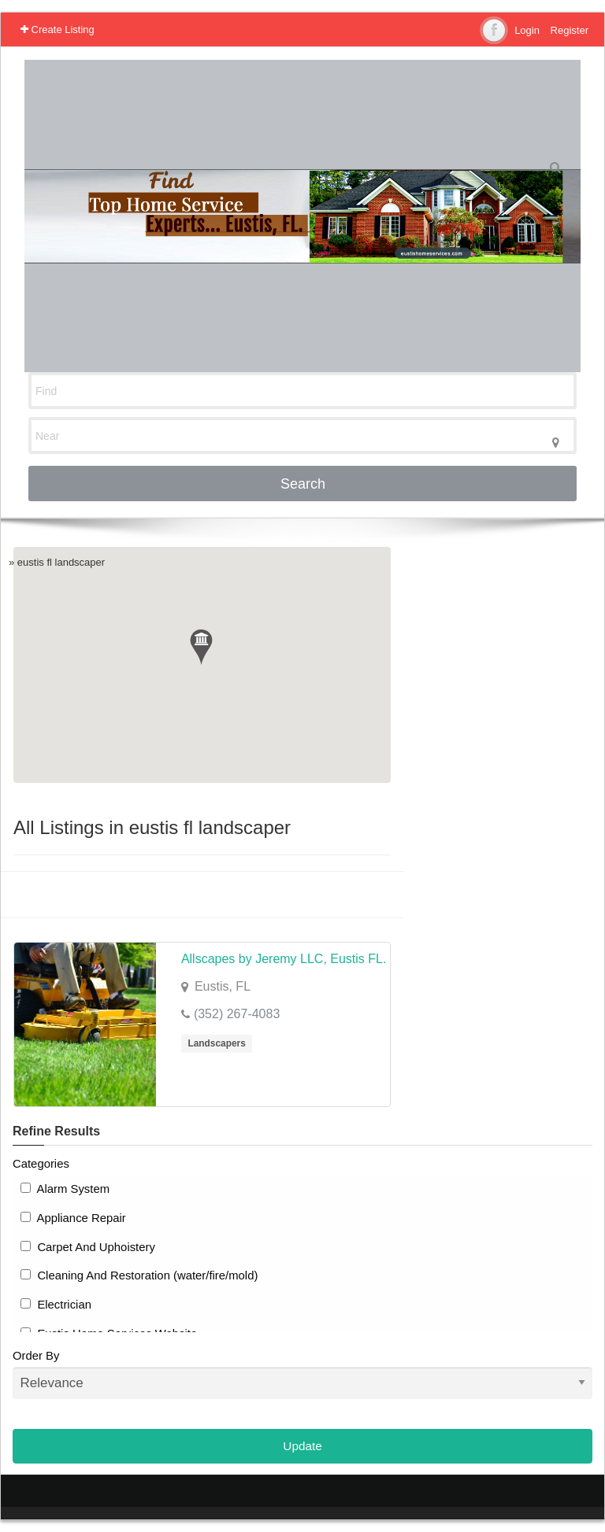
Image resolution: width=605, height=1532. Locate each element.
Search (302, 484)
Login (527, 30)
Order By (302, 1374)
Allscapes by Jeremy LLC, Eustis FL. (284, 958)
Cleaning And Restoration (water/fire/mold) (139, 1275)
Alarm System (64, 1189)
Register (569, 30)
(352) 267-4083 (237, 1014)
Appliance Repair (73, 1218)
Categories (41, 1163)
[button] (201, 647)
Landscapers (216, 1043)
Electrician (55, 1304)
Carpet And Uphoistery (87, 1247)
